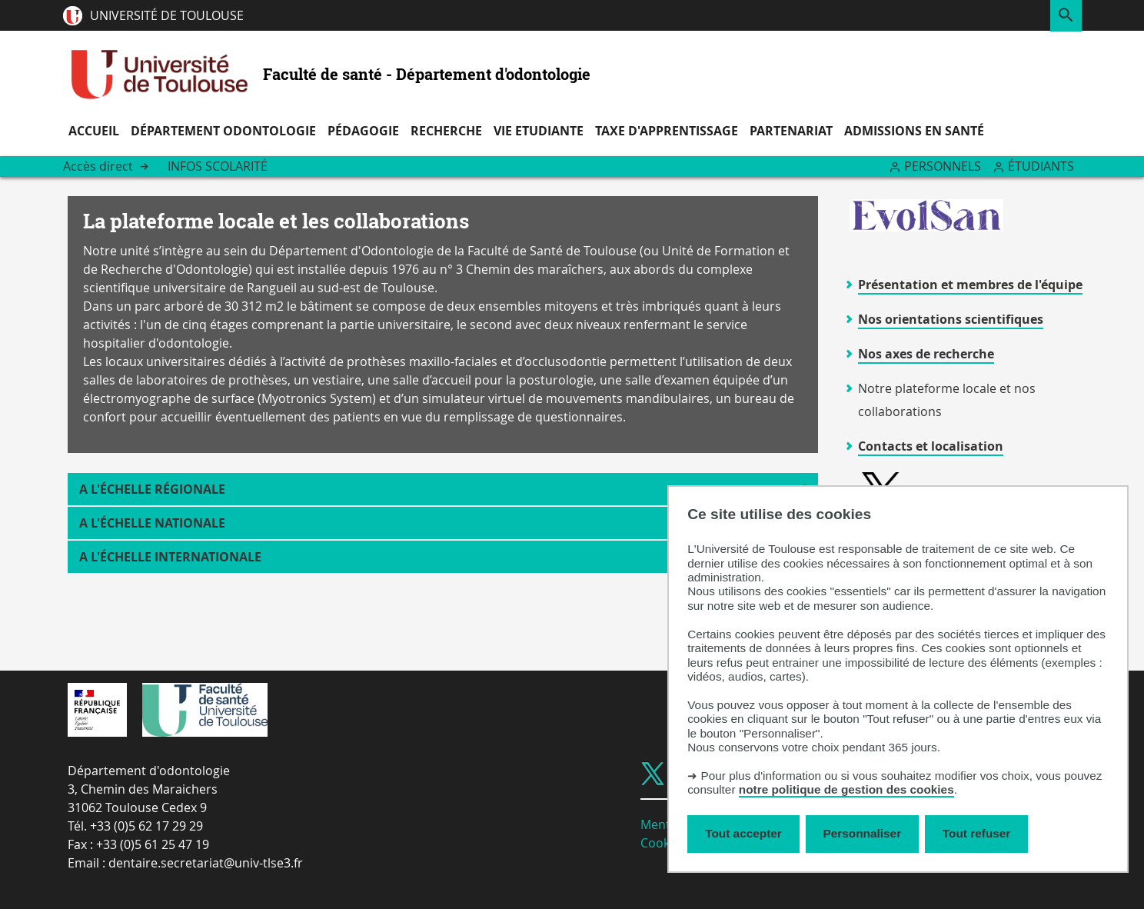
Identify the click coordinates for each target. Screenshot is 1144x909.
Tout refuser (976, 833)
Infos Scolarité (218, 166)
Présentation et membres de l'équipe (970, 284)
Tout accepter (743, 833)
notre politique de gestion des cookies (846, 789)
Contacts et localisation (930, 446)
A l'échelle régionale (152, 489)
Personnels (942, 166)
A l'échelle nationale (152, 522)
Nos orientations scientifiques (950, 319)
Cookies (663, 842)
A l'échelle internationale (170, 556)
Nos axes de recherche (926, 353)
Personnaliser (862, 833)
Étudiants (1041, 166)
